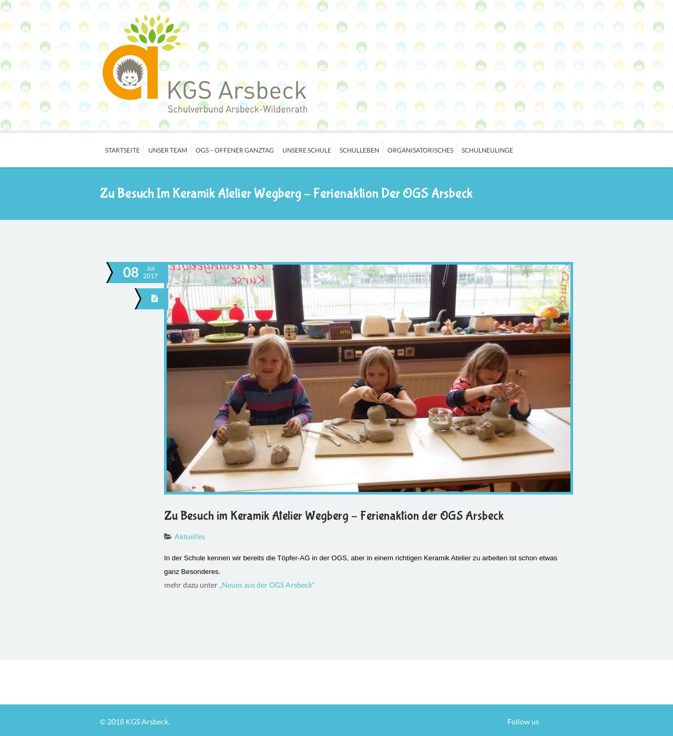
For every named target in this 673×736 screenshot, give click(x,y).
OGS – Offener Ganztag (235, 150)
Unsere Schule (306, 150)
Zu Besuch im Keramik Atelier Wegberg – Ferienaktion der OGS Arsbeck (334, 516)
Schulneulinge (487, 150)
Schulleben (359, 150)
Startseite (122, 150)
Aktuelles (190, 536)
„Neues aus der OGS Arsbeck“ (267, 584)
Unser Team (167, 150)
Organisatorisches (420, 150)
